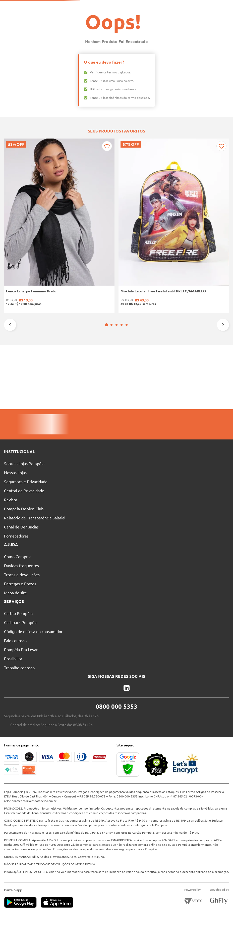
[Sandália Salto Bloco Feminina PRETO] (208, 331)
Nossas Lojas (91, 6)
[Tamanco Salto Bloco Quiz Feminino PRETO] (162, 331)
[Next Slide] (223, 385)
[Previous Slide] (10, 385)
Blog (149, 6)
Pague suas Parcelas (54, 6)
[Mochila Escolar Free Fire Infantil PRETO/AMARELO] (70, 331)
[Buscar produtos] (157, 16)
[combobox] (118, 16)
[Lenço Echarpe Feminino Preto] (25, 331)
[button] (113, 384)
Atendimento (123, 6)
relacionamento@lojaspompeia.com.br (32, 796)
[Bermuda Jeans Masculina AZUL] (116, 331)
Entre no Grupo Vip (180, 6)
